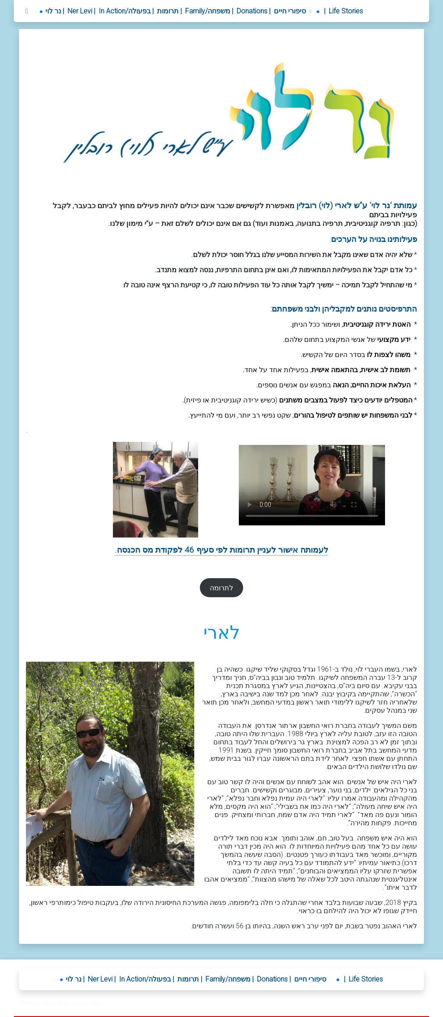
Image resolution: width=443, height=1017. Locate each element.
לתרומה (221, 588)
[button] (293, 11)
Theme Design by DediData (60, 1003)
